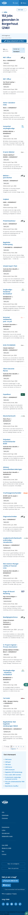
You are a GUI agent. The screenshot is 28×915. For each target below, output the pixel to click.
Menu (24, 3)
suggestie (8, 894)
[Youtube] (11, 904)
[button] (26, 684)
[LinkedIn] (7, 904)
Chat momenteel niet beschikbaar (15, 889)
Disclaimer (3, 912)
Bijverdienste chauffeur (11, 786)
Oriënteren (5, 818)
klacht (15, 894)
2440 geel (8, 762)
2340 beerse (8, 767)
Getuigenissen (6, 833)
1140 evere (8, 764)
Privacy (18, 912)
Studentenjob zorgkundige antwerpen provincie (13, 778)
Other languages (4, 914)
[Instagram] (15, 904)
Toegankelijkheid (11, 912)
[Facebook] (3, 904)
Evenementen (5, 827)
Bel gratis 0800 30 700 (11, 881)
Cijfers (3, 830)
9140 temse (8, 759)
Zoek (16, 3)
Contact (4, 854)
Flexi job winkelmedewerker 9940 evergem (14, 782)
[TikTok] (20, 904)
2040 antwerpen (10, 769)
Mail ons (7, 885)
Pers (3, 851)
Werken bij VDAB (6, 848)
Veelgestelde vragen (7, 836)
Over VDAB (5, 845)
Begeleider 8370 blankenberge (13, 772)
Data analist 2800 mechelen (13, 774)
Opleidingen (5, 815)
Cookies (23, 912)
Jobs (4, 12)
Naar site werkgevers (13, 864)
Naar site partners (13, 868)
